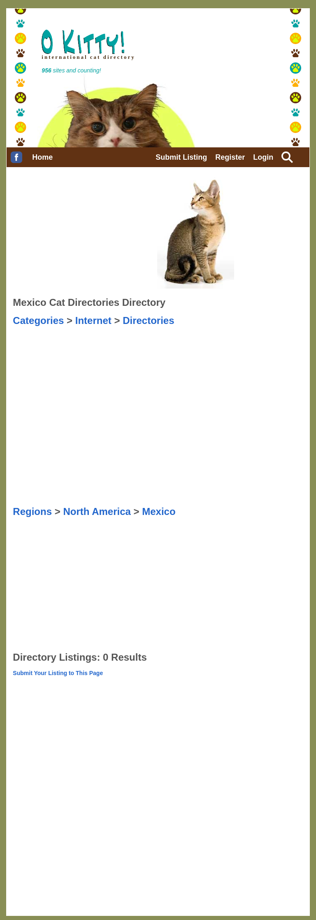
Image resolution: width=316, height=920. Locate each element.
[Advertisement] (54, 347)
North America (96, 511)
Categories (38, 320)
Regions (32, 511)
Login (263, 157)
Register (230, 157)
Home (42, 157)
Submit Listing (181, 157)
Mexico (158, 511)
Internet (93, 320)
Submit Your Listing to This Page (58, 673)
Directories (148, 320)
